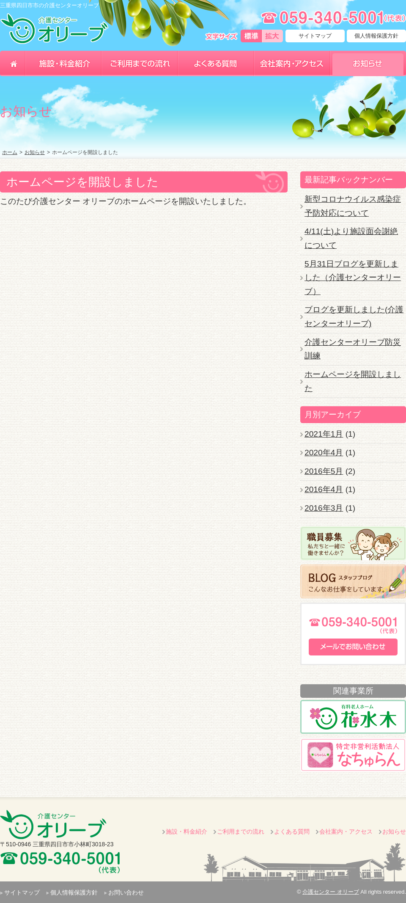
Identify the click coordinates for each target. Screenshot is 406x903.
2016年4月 (323, 489)
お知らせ (35, 152)
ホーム (9, 152)
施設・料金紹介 (186, 831)
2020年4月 (323, 452)
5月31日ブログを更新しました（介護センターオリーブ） (352, 277)
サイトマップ (315, 36)
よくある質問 (292, 831)
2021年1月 (323, 433)
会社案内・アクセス (346, 831)
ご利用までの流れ (240, 831)
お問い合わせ (126, 892)
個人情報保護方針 (376, 36)
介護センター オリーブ (330, 892)
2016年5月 (323, 471)
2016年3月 (323, 508)
